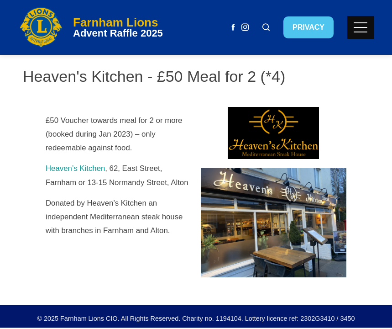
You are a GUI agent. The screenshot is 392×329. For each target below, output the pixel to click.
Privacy (308, 27)
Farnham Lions (115, 22)
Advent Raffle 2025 (118, 33)
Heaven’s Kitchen (75, 168)
